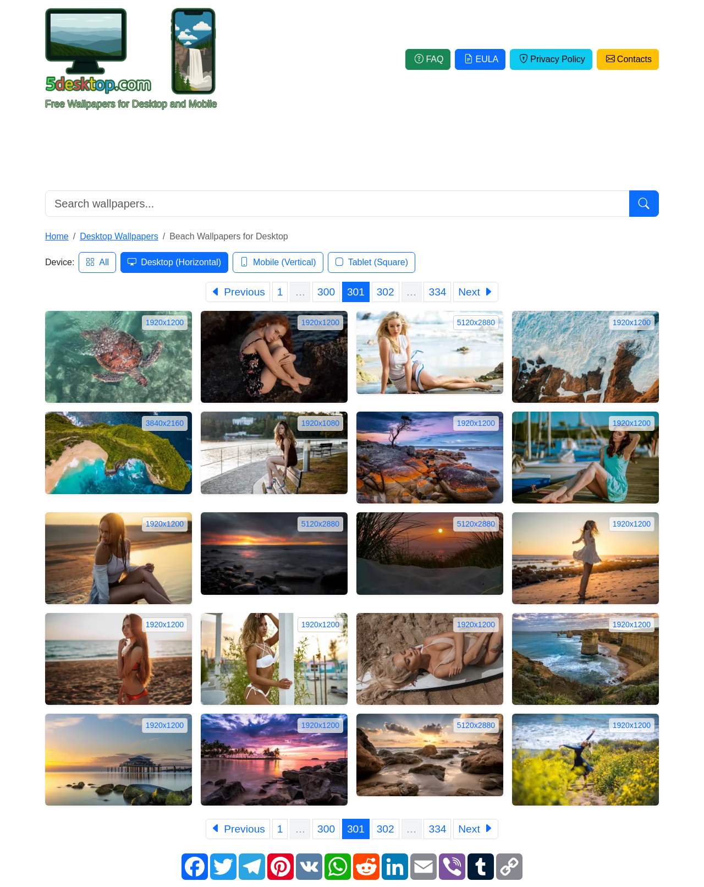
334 (437, 292)
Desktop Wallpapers (119, 236)
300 (326, 292)
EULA (480, 59)
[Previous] (238, 292)
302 (385, 292)
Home (57, 236)
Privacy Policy (551, 59)
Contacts (628, 59)
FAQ (428, 59)
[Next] (475, 292)
